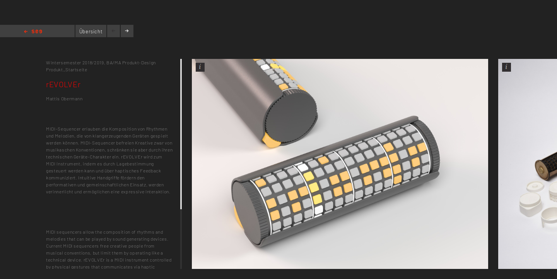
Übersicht (91, 31)
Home (33, 32)
